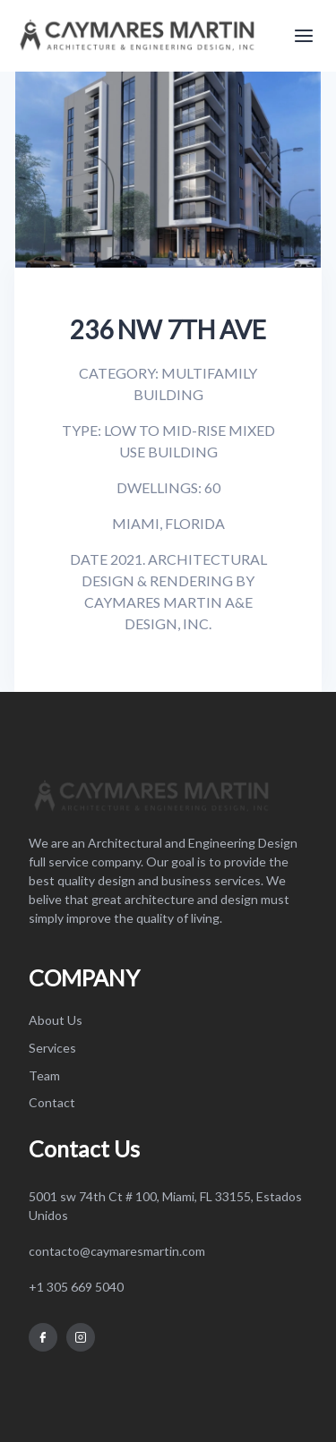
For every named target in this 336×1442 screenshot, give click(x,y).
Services (52, 1047)
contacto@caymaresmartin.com (117, 1251)
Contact (52, 1102)
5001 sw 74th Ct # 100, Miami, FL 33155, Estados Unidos (165, 1206)
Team (44, 1075)
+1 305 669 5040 (76, 1286)
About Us (55, 1020)
